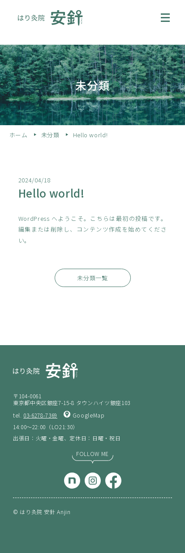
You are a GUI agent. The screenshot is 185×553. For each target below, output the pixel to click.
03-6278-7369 (40, 415)
